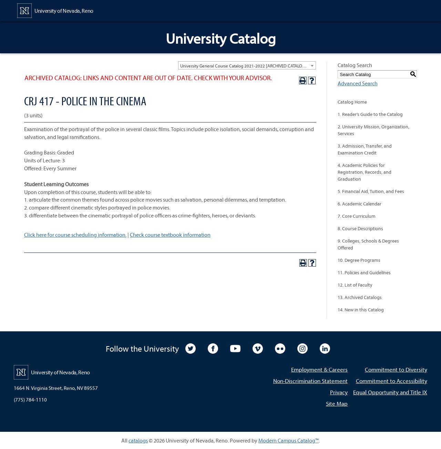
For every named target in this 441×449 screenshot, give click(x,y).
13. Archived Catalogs (360, 297)
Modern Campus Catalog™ (288, 440)
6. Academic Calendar (359, 204)
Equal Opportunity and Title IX (390, 392)
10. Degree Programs (359, 260)
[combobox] (247, 65)
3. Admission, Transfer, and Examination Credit (365, 149)
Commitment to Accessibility (391, 380)
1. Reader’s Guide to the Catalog (370, 114)
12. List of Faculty (355, 285)
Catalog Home (352, 102)
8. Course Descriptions (360, 228)
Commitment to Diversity (396, 369)
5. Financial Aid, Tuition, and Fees (371, 191)
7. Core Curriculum (357, 216)
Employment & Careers (319, 369)
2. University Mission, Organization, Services (373, 130)
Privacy (339, 392)
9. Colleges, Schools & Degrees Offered (368, 244)
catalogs (138, 440)
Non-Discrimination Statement (310, 380)
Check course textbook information (170, 234)
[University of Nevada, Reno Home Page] (55, 10)
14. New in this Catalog (361, 310)
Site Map (337, 403)
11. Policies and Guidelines (364, 272)
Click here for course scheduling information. (75, 234)
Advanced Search (358, 83)
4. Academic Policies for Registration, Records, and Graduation (364, 172)
